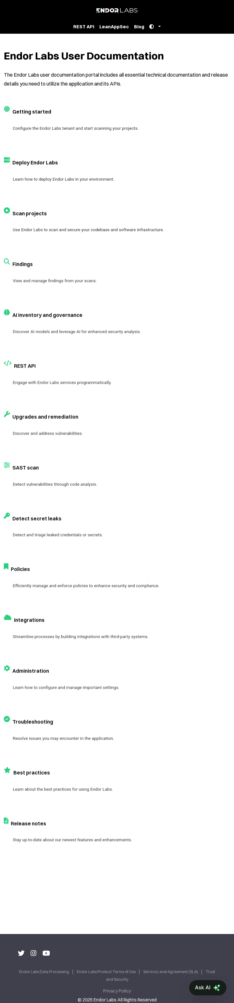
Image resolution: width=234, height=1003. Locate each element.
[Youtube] (46, 953)
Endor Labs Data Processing (44, 971)
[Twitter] (21, 953)
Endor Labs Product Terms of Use (106, 971)
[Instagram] (33, 953)
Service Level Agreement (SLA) (171, 971)
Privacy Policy (117, 991)
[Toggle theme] (155, 27)
